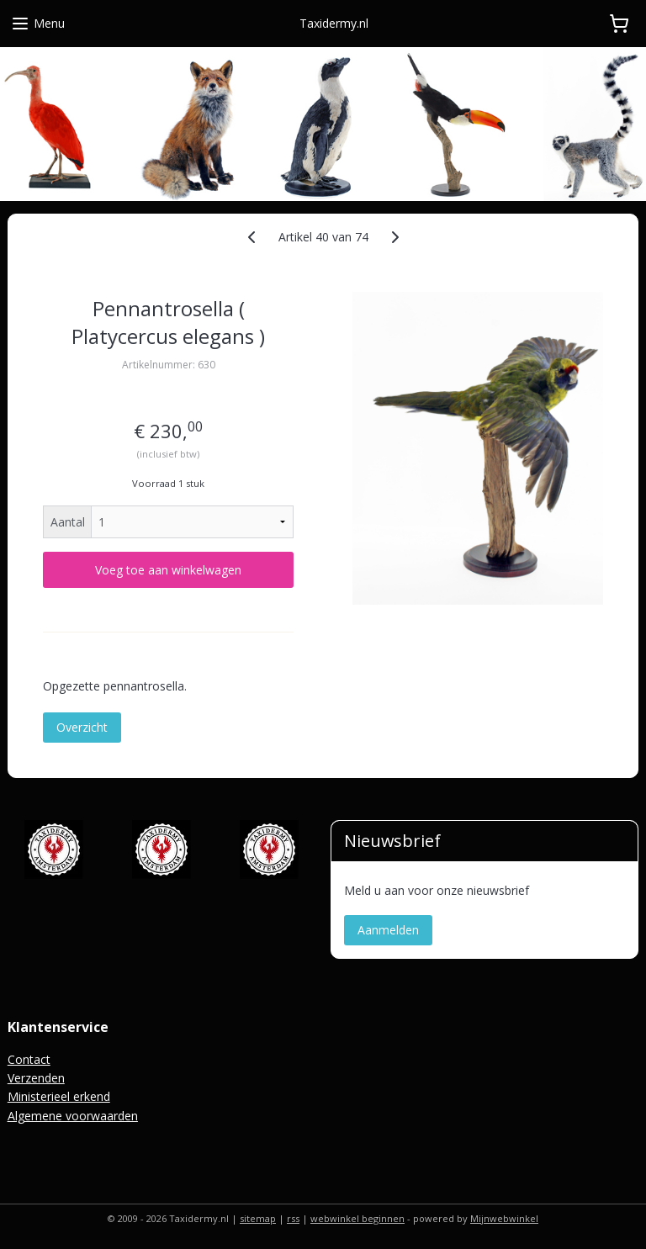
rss (293, 1218)
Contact (29, 1059)
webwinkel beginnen (357, 1218)
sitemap (258, 1218)
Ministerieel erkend (59, 1096)
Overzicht (82, 727)
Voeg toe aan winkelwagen (168, 570)
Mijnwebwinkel (504, 1218)
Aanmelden (388, 930)
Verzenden (36, 1078)
